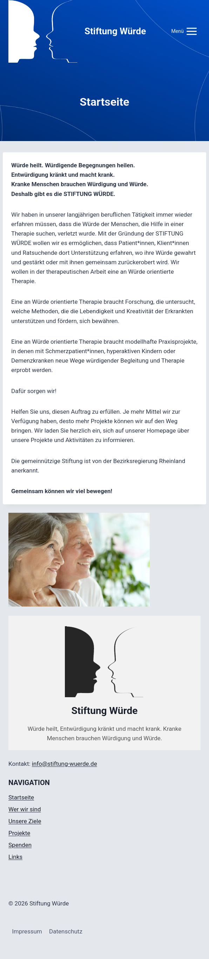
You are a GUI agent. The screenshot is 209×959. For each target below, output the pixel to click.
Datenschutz (65, 931)
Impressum (27, 931)
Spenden (20, 844)
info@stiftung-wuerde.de (64, 763)
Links (15, 856)
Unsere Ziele (24, 821)
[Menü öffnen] (184, 31)
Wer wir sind (24, 809)
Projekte (19, 833)
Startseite (21, 797)
